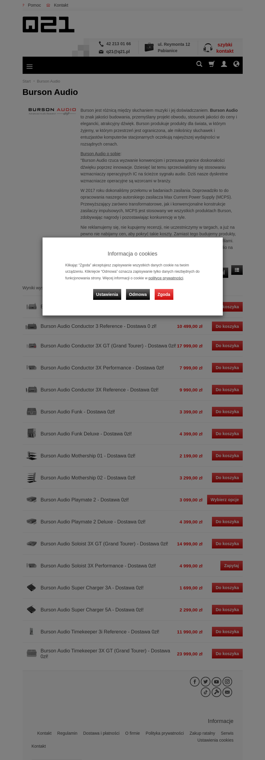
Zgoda (163, 291)
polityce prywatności (165, 278)
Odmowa (139, 291)
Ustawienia (110, 291)
